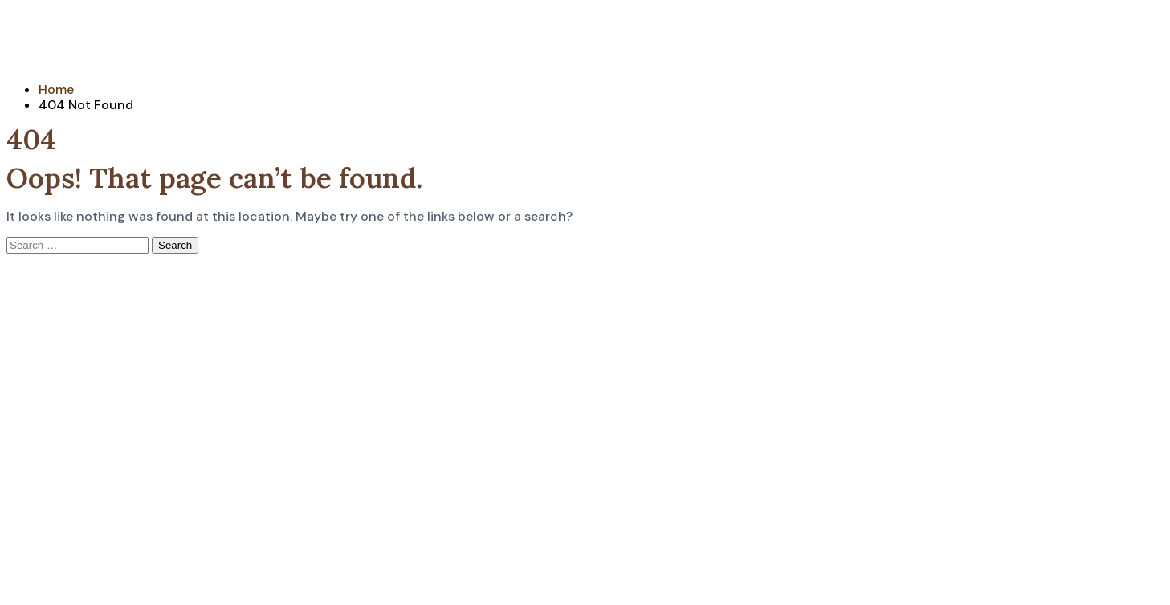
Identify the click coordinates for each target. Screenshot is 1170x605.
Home (56, 89)
